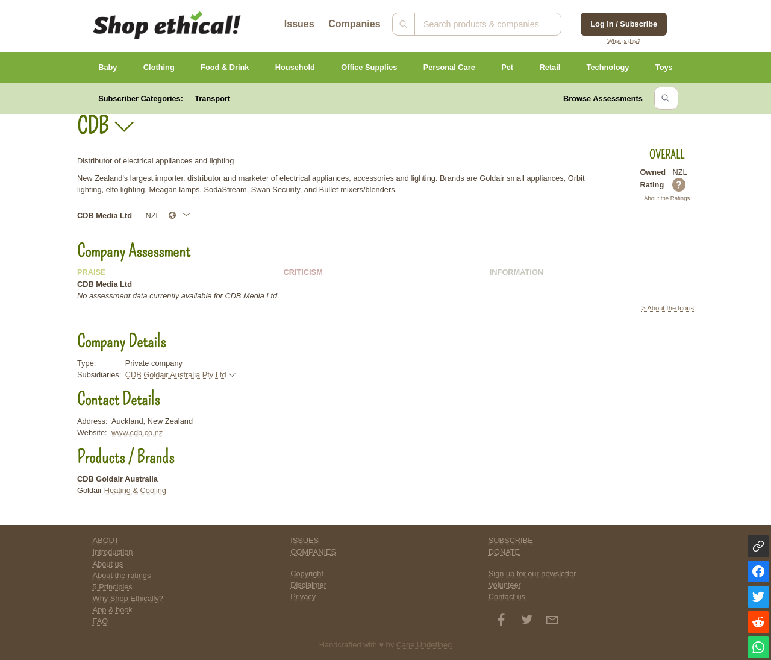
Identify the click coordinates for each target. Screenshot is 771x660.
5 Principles (113, 586)
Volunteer (505, 584)
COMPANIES (313, 551)
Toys (664, 67)
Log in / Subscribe (623, 23)
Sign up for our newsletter (532, 573)
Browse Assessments (603, 98)
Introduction (113, 551)
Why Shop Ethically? (128, 598)
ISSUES (304, 540)
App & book (113, 609)
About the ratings (122, 575)
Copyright (306, 573)
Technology (608, 67)
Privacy (303, 596)
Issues (299, 24)
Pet (507, 67)
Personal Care (449, 67)
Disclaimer (308, 584)
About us (108, 563)
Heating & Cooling (135, 490)
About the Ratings (667, 198)
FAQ (100, 621)
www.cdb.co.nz (137, 432)
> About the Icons (667, 308)
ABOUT (106, 540)
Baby (107, 67)
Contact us (507, 596)
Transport (212, 98)
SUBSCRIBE (511, 540)
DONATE (504, 551)
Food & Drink (225, 67)
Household (295, 67)
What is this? (623, 40)
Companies (354, 24)
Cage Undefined (424, 644)
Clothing (159, 67)
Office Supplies (369, 67)
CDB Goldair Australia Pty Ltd (175, 374)
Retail (549, 67)
